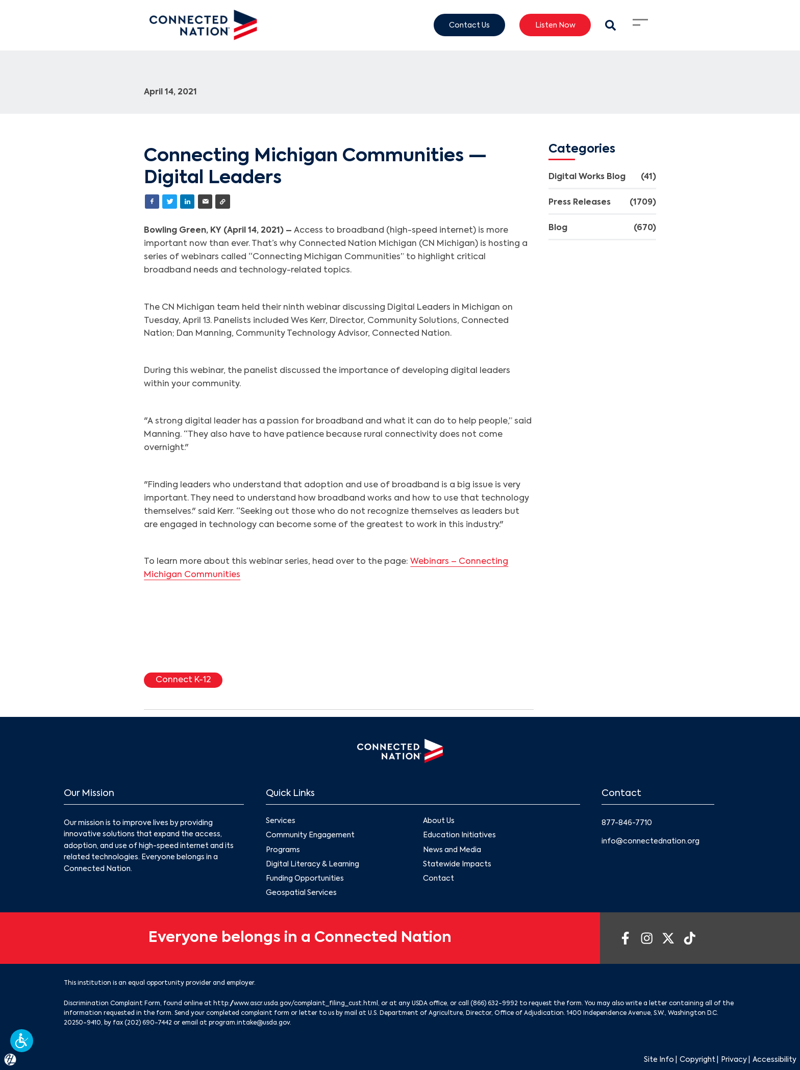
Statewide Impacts (457, 864)
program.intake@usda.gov (249, 1023)
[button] (21, 1040)
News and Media (452, 850)
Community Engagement (310, 835)
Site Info (659, 1059)
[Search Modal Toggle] (610, 25)
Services (280, 821)
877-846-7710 (627, 823)
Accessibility (774, 1059)
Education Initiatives (459, 835)
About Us (439, 821)
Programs (283, 850)
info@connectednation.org (650, 841)
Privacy (734, 1059)
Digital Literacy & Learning (312, 864)
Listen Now (555, 25)
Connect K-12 (183, 680)
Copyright (697, 1059)
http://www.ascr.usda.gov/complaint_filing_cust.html (295, 1004)
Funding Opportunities (305, 878)
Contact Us (469, 25)
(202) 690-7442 (148, 1023)
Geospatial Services (301, 893)
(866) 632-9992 (494, 1004)
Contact (438, 878)
